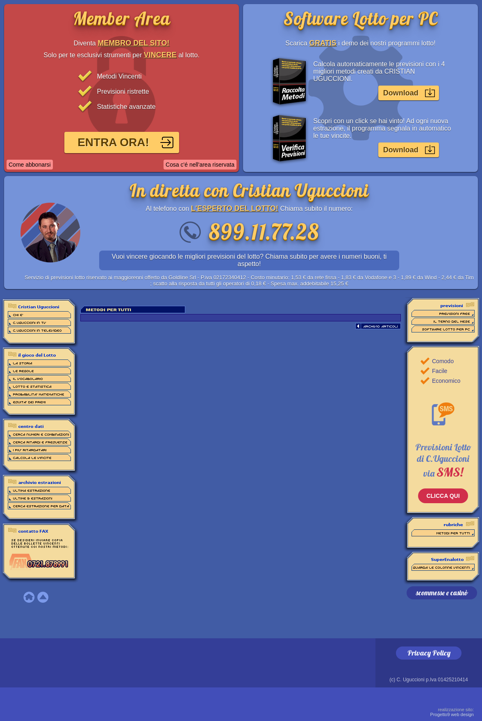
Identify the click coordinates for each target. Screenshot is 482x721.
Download (400, 93)
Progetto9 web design (452, 712)
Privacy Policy (428, 653)
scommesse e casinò (442, 592)
